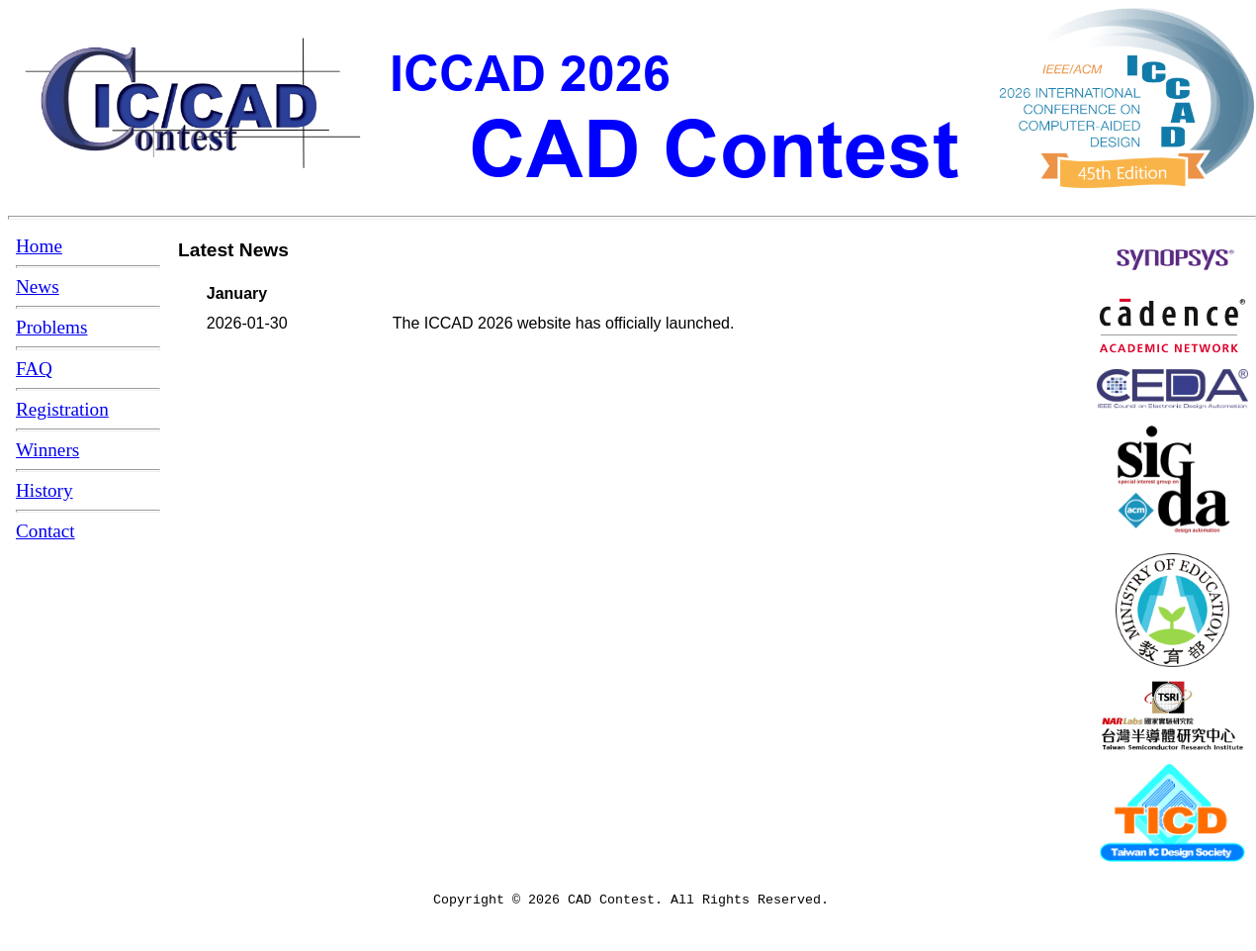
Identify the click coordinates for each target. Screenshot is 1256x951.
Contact (45, 531)
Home (39, 246)
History (44, 490)
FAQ (34, 368)
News (37, 286)
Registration (62, 409)
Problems (52, 327)
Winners (47, 449)
